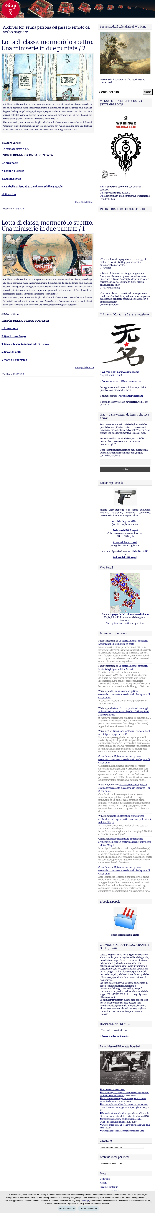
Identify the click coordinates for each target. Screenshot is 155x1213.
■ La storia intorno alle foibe (113, 1075)
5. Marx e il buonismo (14, 359)
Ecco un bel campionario (115, 998)
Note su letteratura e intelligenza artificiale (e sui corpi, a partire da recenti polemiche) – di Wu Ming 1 (124, 781)
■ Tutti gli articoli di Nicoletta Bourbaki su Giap (122, 1093)
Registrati (105, 1141)
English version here (111, 337)
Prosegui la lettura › (84, 202)
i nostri (130, 358)
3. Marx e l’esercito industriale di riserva (25, 344)
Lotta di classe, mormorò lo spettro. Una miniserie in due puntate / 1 (47, 225)
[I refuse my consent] (151, 1201)
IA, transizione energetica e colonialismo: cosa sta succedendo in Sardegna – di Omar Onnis (124, 656)
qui (131, 498)
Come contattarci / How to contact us (121, 343)
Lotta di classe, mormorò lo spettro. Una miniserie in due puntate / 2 (47, 45)
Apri (102, 186)
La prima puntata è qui (15, 148)
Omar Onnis (104, 718)
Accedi (103, 1145)
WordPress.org (107, 1157)
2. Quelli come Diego (14, 336)
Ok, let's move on (67, 1208)
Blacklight (85, 1201)
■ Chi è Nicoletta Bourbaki (112, 1052)
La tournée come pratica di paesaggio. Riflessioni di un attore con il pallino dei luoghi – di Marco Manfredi (124, 673)
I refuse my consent (88, 1208)
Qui (101, 192)
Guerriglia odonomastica (118, 585)
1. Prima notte (10, 328)
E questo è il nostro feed (125, 504)
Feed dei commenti (109, 1153)
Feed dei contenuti (109, 1149)
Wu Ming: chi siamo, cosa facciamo (120, 334)
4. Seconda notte (11, 352)
